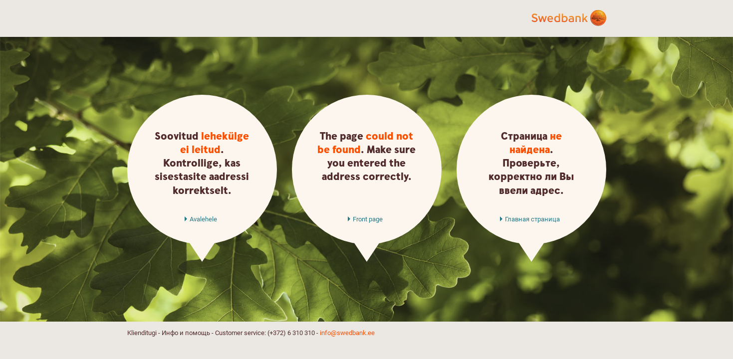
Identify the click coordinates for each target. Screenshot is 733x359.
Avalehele (203, 219)
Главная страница (532, 219)
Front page (368, 219)
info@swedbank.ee (347, 333)
